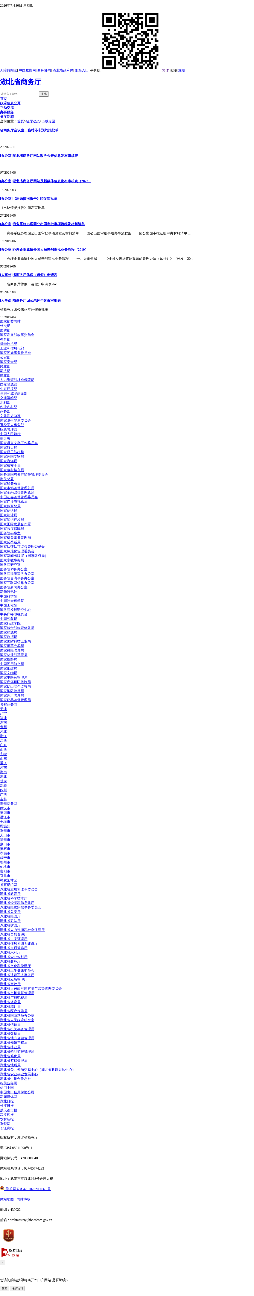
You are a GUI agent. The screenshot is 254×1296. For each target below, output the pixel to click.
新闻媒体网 (8, 1096)
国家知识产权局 (12, 519)
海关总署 (7, 479)
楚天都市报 (8, 1110)
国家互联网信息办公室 (17, 583)
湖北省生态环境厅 (13, 939)
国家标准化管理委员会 (17, 551)
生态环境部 (8, 389)
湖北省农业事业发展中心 (19, 1074)
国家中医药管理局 (13, 677)
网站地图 (7, 1199)
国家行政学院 (10, 623)
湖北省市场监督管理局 (17, 993)
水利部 (5, 402)
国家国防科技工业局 (15, 641)
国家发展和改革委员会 (17, 335)
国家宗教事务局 (12, 560)
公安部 (5, 357)
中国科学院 (8, 596)
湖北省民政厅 (10, 916)
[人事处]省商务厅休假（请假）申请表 (28, 275)
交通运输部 (8, 398)
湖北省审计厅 (10, 984)
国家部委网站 (10, 321)
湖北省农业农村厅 (13, 957)
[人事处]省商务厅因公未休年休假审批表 (30, 300)
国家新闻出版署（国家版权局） (24, 556)
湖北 (3, 776)
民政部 (5, 366)
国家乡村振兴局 (12, 470)
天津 (3, 709)
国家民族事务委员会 (15, 353)
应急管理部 (8, 429)
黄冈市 (5, 812)
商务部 (5, 411)
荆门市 (5, 844)
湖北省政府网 (63, 70)
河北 (3, 731)
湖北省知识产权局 (13, 1042)
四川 (3, 790)
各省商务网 (8, 704)
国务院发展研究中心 (15, 610)
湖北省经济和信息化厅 (17, 903)
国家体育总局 (10, 506)
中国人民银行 (10, 434)
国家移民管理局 (12, 650)
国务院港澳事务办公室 (17, 574)
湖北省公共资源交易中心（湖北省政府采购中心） (38, 1069)
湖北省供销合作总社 (15, 1078)
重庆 (3, 763)
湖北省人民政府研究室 (17, 1020)
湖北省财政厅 (10, 925)
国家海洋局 (8, 461)
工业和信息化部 (12, 348)
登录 (173, 70)
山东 (3, 758)
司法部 (5, 371)
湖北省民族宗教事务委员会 (20, 907)
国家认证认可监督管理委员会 (22, 546)
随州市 (5, 840)
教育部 (5, 339)
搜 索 (44, 94)
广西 (3, 794)
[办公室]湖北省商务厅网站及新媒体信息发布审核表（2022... (45, 181)
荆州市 (5, 831)
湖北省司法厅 (10, 921)
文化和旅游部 (10, 416)
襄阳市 (5, 871)
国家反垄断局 (10, 542)
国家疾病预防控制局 (15, 682)
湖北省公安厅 (10, 912)
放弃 (4, 1288)
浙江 (3, 736)
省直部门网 (8, 885)
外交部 (5, 326)
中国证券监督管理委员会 (19, 497)
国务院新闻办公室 (13, 587)
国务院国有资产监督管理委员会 (24, 474)
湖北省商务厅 (20, 82)
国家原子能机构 (12, 452)
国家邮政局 (8, 668)
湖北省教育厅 (10, 894)
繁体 (165, 70)
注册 (181, 70)
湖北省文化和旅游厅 (15, 966)
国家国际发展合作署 (15, 524)
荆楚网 (5, 1124)
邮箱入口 (82, 70)
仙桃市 (5, 867)
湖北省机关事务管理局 (17, 1029)
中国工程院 (8, 605)
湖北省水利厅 (10, 952)
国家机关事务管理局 (15, 537)
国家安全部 (8, 362)
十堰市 (5, 821)
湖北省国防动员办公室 (17, 1015)
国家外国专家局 (12, 456)
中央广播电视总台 (13, 614)
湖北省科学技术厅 (13, 898)
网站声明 (23, 1199)
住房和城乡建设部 (13, 393)
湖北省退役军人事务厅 (17, 975)
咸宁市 (5, 858)
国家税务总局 (10, 483)
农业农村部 (8, 407)
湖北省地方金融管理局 (17, 1038)
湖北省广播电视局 (13, 997)
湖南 (3, 722)
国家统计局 (8, 515)
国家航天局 (8, 447)
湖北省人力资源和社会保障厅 (22, 930)
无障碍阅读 (8, 70)
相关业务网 (8, 1083)
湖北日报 (7, 1101)
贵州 (3, 727)
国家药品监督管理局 (15, 700)
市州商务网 (8, 803)
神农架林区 (8, 880)
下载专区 (48, 121)
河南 (3, 767)
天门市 (5, 835)
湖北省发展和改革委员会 (19, 889)
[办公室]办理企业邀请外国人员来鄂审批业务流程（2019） (44, 249)
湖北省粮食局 (10, 1056)
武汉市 (5, 808)
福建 (3, 718)
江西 (3, 740)
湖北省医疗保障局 (13, 1011)
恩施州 (5, 826)
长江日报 (7, 1106)
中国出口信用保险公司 (17, 1092)
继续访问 (17, 1288)
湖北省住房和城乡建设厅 (19, 943)
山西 (3, 749)
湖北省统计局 (10, 1006)
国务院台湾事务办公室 (17, 578)
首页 (20, 121)
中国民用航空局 (12, 664)
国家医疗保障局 (12, 528)
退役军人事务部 (12, 425)
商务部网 (44, 70)
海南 (3, 772)
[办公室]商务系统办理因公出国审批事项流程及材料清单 (42, 224)
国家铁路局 (8, 659)
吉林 (3, 799)
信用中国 (7, 1087)
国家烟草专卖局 (12, 646)
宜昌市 (5, 876)
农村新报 (7, 1119)
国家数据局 (8, 637)
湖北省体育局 (10, 1002)
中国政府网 (27, 70)
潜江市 (5, 817)
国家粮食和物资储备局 (17, 628)
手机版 (125, 70)
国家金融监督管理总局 (17, 492)
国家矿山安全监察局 (15, 686)
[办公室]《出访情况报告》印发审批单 (28, 199)
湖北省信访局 (10, 1024)
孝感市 (5, 853)
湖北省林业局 (10, 1047)
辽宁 (3, 713)
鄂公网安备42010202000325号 (25, 1189)
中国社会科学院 (12, 601)
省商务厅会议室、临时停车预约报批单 (29, 130)
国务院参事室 (10, 533)
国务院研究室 (10, 565)
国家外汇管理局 (12, 695)
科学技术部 (8, 344)
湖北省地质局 (10, 1065)
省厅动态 (33, 121)
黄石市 (5, 849)
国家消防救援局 (12, 691)
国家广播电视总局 (13, 501)
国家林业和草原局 (13, 655)
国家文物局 (8, 673)
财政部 (5, 375)
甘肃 (3, 781)
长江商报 (7, 1128)
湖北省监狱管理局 (13, 1060)
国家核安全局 (10, 465)
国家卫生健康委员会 (15, 420)
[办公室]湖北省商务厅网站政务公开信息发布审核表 (39, 156)
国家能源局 (8, 632)
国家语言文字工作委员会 (19, 443)
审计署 (5, 438)
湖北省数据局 (10, 1033)
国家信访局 (8, 510)
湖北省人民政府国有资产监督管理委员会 (31, 988)
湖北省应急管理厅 (13, 979)
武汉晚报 (7, 1115)
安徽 (3, 754)
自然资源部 (8, 384)
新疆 (3, 785)
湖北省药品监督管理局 (17, 1051)
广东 (3, 745)
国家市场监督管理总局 (17, 488)
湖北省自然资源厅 (13, 934)
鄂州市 (5, 862)
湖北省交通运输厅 (13, 948)
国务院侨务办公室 (13, 569)
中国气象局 (8, 619)
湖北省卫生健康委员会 (17, 970)
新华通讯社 (8, 592)
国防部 (5, 330)
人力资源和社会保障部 (17, 380)
